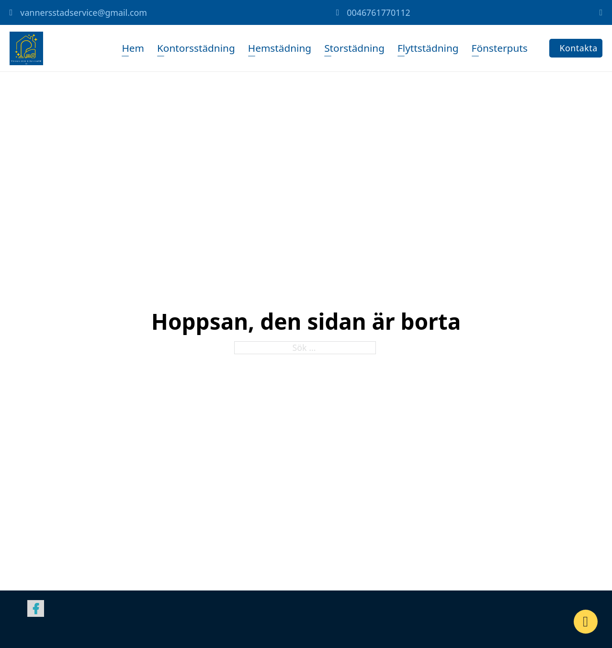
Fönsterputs (499, 48)
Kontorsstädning (196, 48)
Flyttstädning (428, 48)
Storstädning (354, 48)
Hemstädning (279, 48)
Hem (133, 48)
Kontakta (578, 48)
